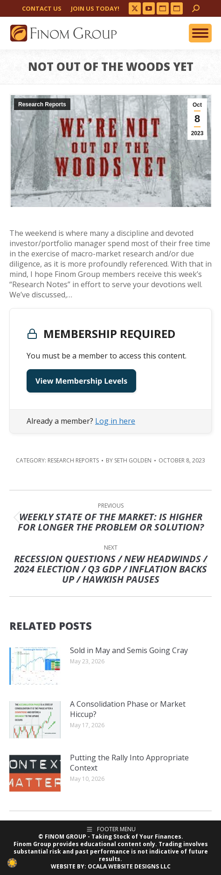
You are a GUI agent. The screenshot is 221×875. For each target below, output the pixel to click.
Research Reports (42, 104)
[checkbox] (12, 863)
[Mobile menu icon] (200, 33)
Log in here (115, 421)
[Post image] (35, 666)
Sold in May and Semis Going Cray (129, 650)
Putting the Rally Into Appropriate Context (129, 762)
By (129, 460)
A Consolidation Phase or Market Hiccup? (128, 709)
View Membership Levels (81, 381)
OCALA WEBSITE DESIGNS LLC (129, 866)
